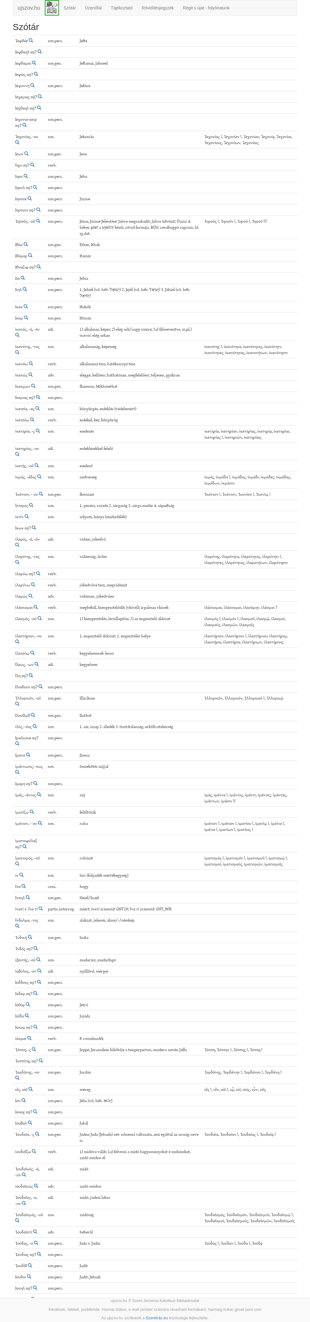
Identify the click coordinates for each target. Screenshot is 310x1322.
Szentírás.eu (157, 1318)
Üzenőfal (93, 7)
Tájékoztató (122, 7)
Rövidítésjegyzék (158, 7)
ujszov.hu (29, 8)
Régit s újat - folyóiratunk (206, 7)
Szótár (70, 7)
